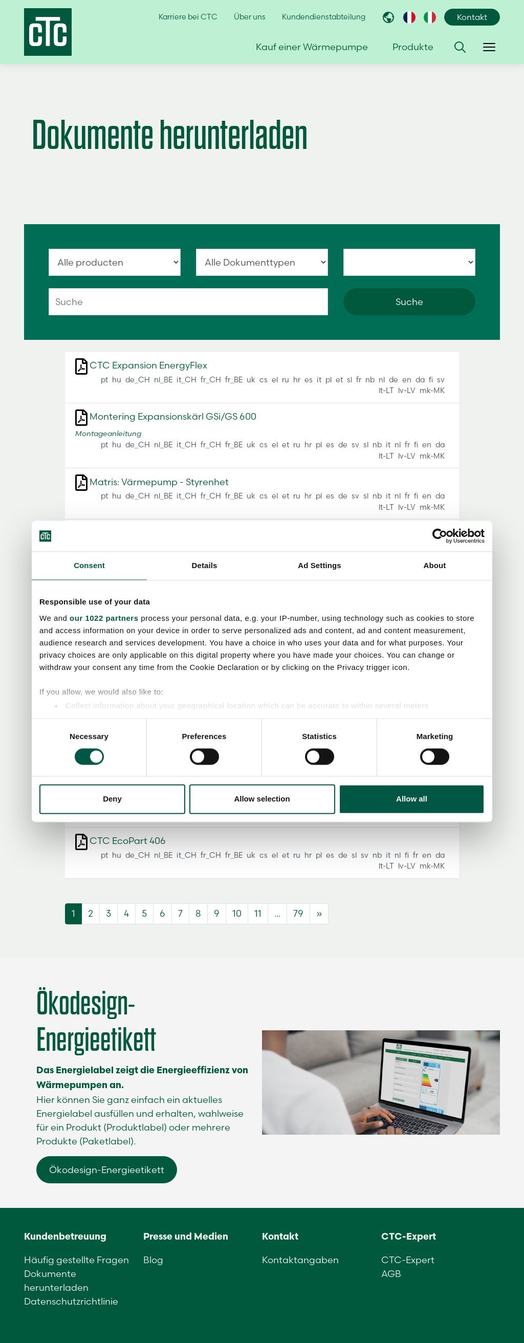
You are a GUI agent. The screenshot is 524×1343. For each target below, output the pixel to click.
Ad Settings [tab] (319, 565)
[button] (460, 47)
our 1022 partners (104, 618)
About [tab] (435, 565)
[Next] (319, 913)
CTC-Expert (407, 1260)
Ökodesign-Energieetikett (106, 1170)
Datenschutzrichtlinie (71, 1301)
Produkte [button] (412, 47)
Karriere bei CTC (188, 16)
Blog (153, 1260)
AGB (391, 1274)
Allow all (411, 799)
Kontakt (472, 17)
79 (298, 913)
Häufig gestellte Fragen (76, 1260)
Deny (112, 799)
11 (257, 913)
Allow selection (262, 799)
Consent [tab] (89, 565)
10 (237, 913)
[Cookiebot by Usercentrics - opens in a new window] (440, 536)
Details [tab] (204, 565)
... (277, 913)
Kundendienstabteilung (323, 16)
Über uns (250, 16)
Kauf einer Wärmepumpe (312, 47)
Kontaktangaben (300, 1260)
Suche (409, 302)
